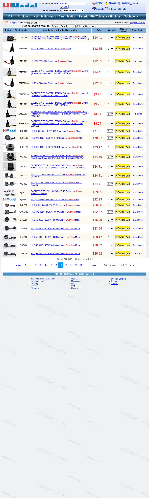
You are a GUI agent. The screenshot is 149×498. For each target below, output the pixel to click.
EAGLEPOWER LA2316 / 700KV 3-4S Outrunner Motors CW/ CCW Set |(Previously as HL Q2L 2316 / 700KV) (58, 166)
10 (50, 265)
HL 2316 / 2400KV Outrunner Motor (51, 83)
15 (76, 265)
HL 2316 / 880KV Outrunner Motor (51, 49)
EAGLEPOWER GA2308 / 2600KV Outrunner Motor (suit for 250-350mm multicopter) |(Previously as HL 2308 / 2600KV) (59, 123)
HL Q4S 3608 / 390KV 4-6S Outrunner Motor (55, 220)
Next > (94, 265)
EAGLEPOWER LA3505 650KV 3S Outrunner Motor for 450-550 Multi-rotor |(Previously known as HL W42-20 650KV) (60, 37)
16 (81, 265)
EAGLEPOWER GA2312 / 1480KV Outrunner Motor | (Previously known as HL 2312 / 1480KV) (59, 104)
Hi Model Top (15, 23)
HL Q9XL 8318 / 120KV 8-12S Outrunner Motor (56, 147)
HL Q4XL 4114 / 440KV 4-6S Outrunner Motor (56, 212)
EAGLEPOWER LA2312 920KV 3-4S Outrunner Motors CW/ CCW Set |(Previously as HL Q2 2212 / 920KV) (57, 156)
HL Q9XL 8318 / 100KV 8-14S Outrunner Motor (56, 138)
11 (55, 265)
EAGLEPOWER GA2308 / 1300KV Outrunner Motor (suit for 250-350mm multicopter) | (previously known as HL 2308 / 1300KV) (59, 113)
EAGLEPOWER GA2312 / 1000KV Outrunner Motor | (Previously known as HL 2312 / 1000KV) (59, 94)
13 (65, 265)
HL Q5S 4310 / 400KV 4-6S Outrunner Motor (55, 237)
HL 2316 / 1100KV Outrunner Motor (51, 61)
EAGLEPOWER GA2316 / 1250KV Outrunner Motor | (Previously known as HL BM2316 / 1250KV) (59, 72)
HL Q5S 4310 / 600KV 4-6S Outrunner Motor (55, 253)
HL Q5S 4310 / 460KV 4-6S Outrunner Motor (55, 245)
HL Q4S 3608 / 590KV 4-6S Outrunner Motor (55, 229)
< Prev (17, 265)
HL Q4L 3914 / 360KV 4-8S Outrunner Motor (55, 205)
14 (70, 265)
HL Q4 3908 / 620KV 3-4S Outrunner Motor (55, 199)
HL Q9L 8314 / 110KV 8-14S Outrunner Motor (56, 131)
